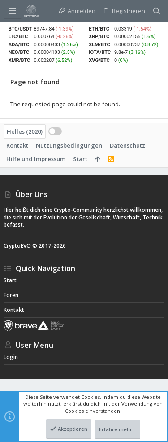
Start (80, 159)
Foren (11, 295)
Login (11, 357)
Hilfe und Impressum (35, 159)
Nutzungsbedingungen (69, 145)
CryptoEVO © (20, 245)
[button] (13, 11)
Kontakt (17, 145)
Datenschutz (127, 145)
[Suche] (156, 11)
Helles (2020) (25, 131)
